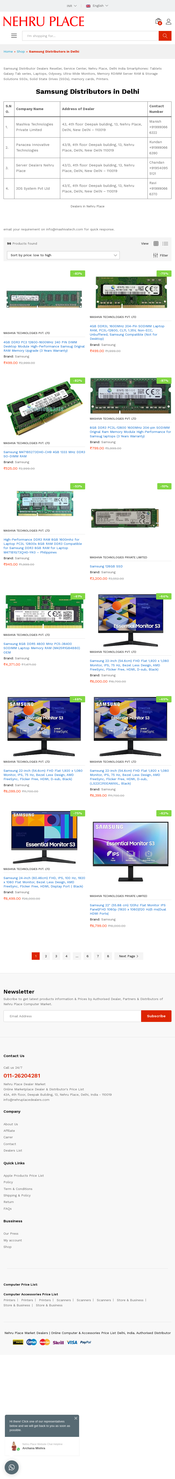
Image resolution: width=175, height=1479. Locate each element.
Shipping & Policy (17, 1195)
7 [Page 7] (98, 956)
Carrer (8, 1137)
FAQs (8, 1208)
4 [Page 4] (66, 956)
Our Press (11, 1233)
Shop (21, 51)
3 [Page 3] (56, 956)
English (95, 5)
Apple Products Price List (24, 1175)
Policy (8, 1182)
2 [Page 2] (46, 956)
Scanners (64, 1300)
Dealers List (13, 1150)
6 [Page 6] (88, 956)
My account (13, 1240)
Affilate (9, 1130)
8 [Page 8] (108, 956)
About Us (11, 1124)
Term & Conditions (18, 1189)
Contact (10, 1144)
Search (165, 36)
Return (9, 1202)
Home (8, 51)
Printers (9, 1300)
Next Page (129, 956)
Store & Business (130, 1300)
